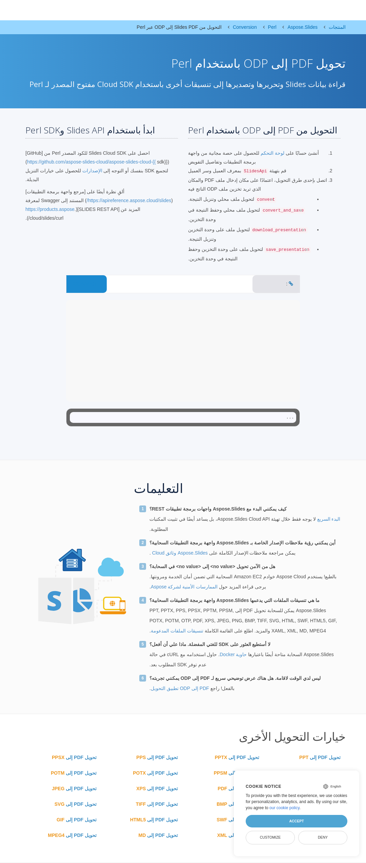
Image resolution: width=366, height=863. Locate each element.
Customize (270, 837)
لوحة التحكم (271, 153)
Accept (296, 821)
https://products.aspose (50, 209)
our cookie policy (284, 807)
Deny (323, 837)
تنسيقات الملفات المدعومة (177, 630)
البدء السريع (328, 519)
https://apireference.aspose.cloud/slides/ (129, 200)
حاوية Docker (233, 654)
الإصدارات (92, 170)
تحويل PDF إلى (320, 757)
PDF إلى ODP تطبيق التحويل (180, 688)
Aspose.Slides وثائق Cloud (179, 553)
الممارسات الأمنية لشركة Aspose (184, 586)
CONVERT (86, 284)
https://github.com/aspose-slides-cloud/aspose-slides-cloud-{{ (91, 162)
